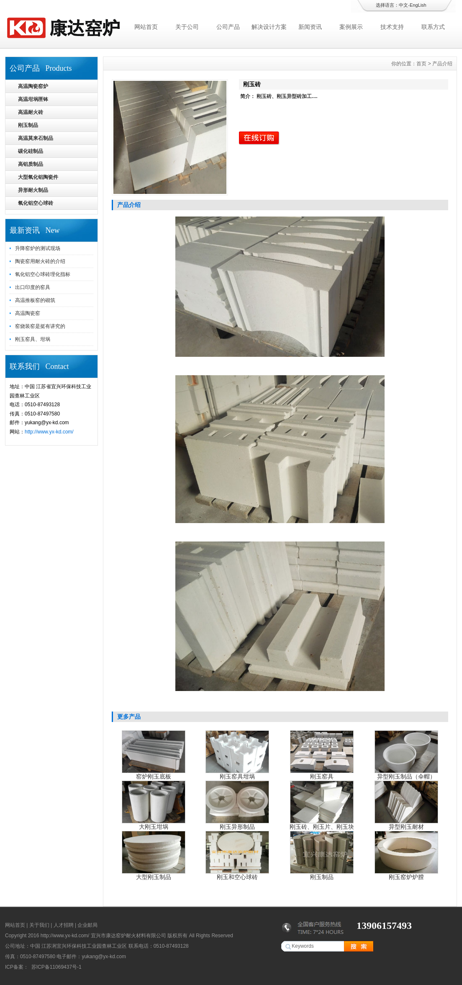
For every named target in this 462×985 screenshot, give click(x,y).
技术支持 (392, 26)
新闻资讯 (310, 26)
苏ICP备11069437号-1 (55, 967)
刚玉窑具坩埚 (237, 776)
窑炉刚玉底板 (153, 776)
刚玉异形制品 (237, 826)
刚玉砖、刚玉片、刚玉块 (322, 826)
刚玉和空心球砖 (237, 877)
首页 (421, 64)
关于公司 (187, 26)
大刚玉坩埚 (153, 826)
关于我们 (39, 925)
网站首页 (146, 26)
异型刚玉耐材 (406, 826)
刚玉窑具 (322, 776)
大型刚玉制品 (153, 877)
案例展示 (351, 26)
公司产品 (228, 26)
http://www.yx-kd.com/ (49, 432)
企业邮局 (87, 925)
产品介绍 (442, 64)
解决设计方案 (269, 26)
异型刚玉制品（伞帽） (406, 776)
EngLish (418, 5)
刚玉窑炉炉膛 (406, 877)
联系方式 (433, 26)
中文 (403, 5)
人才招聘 (64, 925)
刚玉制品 (322, 877)
